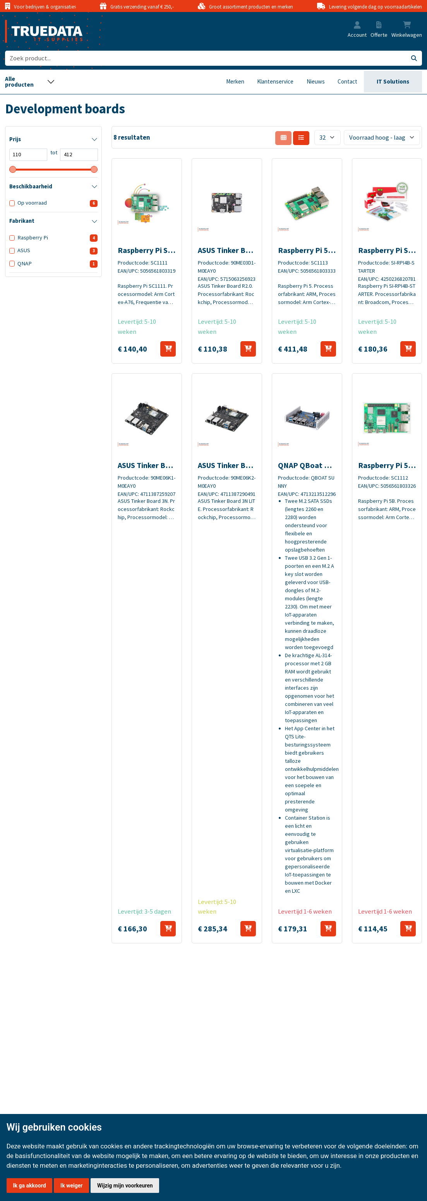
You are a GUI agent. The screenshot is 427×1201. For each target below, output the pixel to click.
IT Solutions (393, 81)
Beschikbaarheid (30, 186)
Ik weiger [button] (71, 1185)
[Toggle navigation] (30, 82)
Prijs (15, 139)
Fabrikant (21, 220)
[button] (357, 26)
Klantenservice (275, 81)
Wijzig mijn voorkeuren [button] (125, 1185)
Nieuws (316, 81)
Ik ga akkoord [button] (29, 1185)
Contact (347, 81)
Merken (235, 81)
